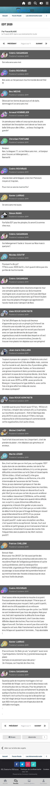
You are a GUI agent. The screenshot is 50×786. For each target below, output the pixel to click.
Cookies (46, 769)
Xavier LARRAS (16, 195)
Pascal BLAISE (11, 32)
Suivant (39, 44)
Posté (19, 56)
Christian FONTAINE (19, 139)
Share (12, 737)
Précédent (11, 44)
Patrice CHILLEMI (18, 543)
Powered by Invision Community (25, 774)
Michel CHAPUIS (17, 430)
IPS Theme (5, 769)
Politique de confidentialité (31, 769)
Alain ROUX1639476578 (20, 311)
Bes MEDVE (15, 91)
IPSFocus (15, 769)
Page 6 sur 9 (26, 44)
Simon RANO (15, 213)
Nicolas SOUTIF (17, 255)
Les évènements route (27, 34)
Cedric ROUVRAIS (18, 70)
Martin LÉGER (16, 454)
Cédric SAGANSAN (18, 53)
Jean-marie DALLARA (20, 350)
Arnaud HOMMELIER (19, 112)
